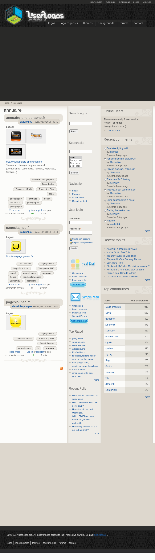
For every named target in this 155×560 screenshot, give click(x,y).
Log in (30, 210)
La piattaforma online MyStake (122, 276)
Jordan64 (115, 224)
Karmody (110, 330)
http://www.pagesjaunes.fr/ (19, 256)
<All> (76, 157)
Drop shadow (48, 184)
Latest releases (79, 276)
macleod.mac (112, 336)
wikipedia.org (78, 349)
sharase (114, 152)
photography (16, 199)
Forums (124, 23)
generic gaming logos (82, 359)
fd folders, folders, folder (84, 356)
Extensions (124, 2)
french (47, 199)
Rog (107, 360)
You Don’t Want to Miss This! (121, 256)
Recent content (79, 201)
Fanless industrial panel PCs (121, 158)
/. (11, 103)
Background (76, 160)
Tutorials (110, 2)
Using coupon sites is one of (121, 200)
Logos (51, 23)
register (40, 210)
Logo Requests (69, 23)
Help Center (96, 2)
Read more (14, 210)
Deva (108, 313)
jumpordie (110, 324)
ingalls (108, 342)
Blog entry (76, 163)
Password (75, 229)
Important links (79, 280)
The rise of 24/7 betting (118, 179)
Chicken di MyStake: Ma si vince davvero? (128, 266)
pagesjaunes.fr (47, 263)
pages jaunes (29, 273)
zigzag (108, 354)
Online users (78, 197)
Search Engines (47, 343)
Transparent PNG (24, 189)
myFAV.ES (147, 2)
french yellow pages (32, 277)
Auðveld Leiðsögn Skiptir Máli (122, 249)
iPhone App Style (46, 189)
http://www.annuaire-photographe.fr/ (24, 161)
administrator (100, 535)
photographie (33, 202)
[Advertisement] (36, 63)
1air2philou (26, 121)
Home (6, 103)
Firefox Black (78, 352)
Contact (138, 23)
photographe (16, 206)
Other (51, 194)
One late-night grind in (118, 148)
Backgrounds (106, 23)
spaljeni (109, 348)
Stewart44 (115, 162)
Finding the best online (118, 210)
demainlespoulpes (22, 306)
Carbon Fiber (78, 369)
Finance (111, 220)
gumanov (110, 318)
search (13, 273)
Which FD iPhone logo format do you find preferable (83, 419)
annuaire (18, 103)
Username (75, 218)
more (96, 380)
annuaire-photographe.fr (43, 179)
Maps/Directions (21, 268)
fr (38, 348)
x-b (107, 378)
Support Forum (79, 316)
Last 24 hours (113, 130)
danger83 (110, 384)
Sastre (108, 366)
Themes (88, 23)
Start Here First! (115, 262)
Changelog (77, 273)
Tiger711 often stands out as (121, 189)
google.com (78, 338)
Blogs (136, 2)
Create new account (81, 239)
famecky (109, 372)
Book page (76, 166)
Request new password (82, 243)
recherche (31, 281)
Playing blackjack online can (121, 169)
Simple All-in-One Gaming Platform (124, 259)
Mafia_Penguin (113, 307)
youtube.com (78, 342)
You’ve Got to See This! (118, 252)
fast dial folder (79, 345)
